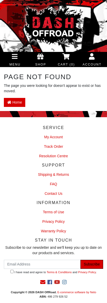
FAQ (53, 184)
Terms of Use (53, 212)
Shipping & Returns (53, 174)
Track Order (53, 146)
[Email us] (42, 282)
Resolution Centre (53, 156)
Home (14, 102)
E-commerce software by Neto (76, 292)
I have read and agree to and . (53, 272)
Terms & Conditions (59, 272)
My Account (53, 137)
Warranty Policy (53, 231)
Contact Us (53, 193)
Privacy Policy (53, 221)
